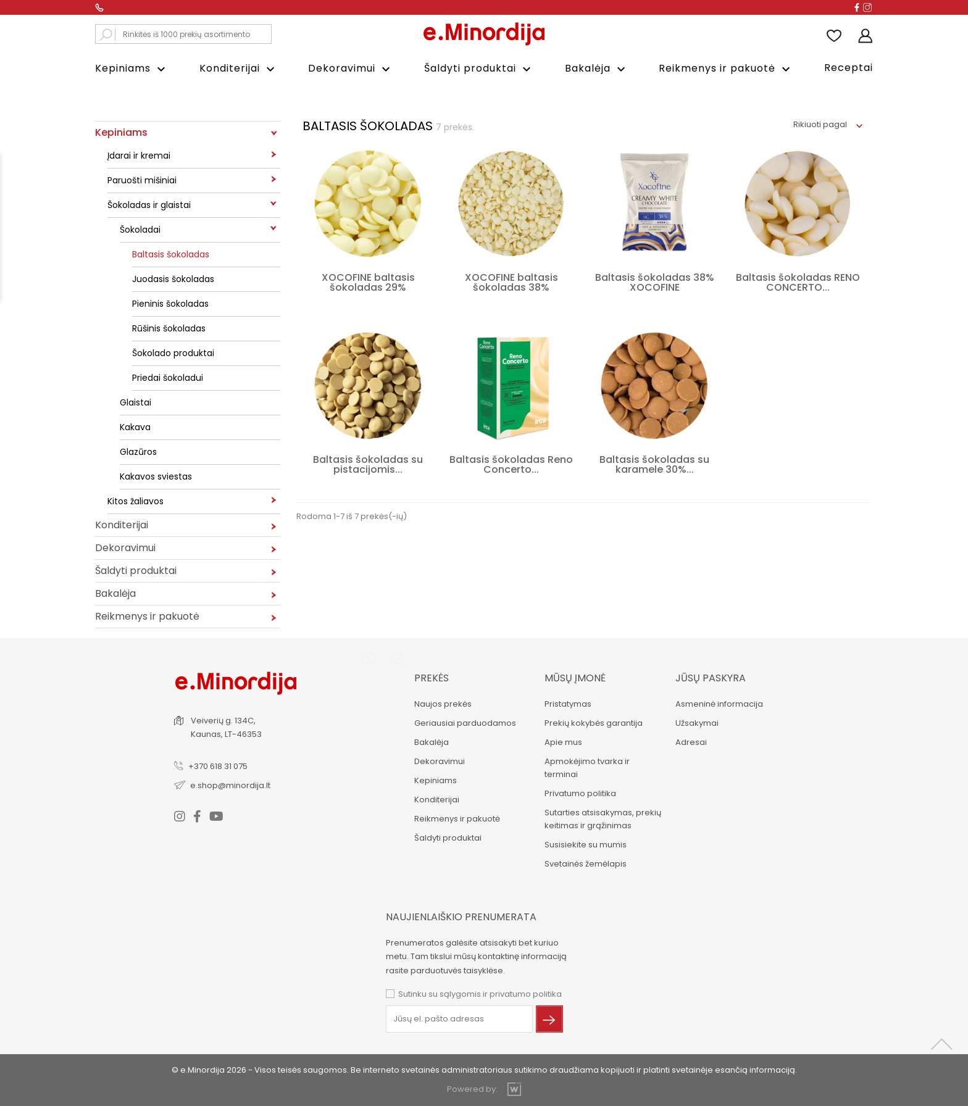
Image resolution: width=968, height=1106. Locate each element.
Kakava (135, 427)
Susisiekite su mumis (585, 844)
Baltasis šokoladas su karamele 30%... (654, 464)
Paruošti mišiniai (142, 180)
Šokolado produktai (173, 353)
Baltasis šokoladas (170, 254)
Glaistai (135, 402)
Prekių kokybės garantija (593, 723)
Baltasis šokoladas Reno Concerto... (511, 464)
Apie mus (563, 742)
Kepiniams (132, 69)
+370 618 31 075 (218, 765)
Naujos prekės (442, 704)
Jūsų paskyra (710, 678)
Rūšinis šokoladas (169, 328)
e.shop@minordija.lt (231, 785)
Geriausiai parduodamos (464, 723)
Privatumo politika (580, 793)
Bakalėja (596, 69)
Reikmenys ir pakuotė (726, 69)
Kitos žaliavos (135, 501)
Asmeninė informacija (719, 704)
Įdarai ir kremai (138, 155)
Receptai (848, 67)
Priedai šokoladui (167, 378)
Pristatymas (567, 704)
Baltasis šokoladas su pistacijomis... (368, 464)
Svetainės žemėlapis (585, 864)
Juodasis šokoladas (173, 279)
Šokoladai (140, 229)
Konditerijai (238, 69)
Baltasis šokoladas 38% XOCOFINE (654, 282)
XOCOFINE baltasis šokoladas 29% (368, 282)
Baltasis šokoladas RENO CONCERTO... (798, 282)
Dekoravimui (350, 69)
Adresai (691, 742)
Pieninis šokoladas (170, 303)
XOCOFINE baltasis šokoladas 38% (511, 282)
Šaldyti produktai (479, 69)
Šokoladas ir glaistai (149, 205)
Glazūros (138, 452)
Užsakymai (697, 723)
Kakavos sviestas (156, 476)
